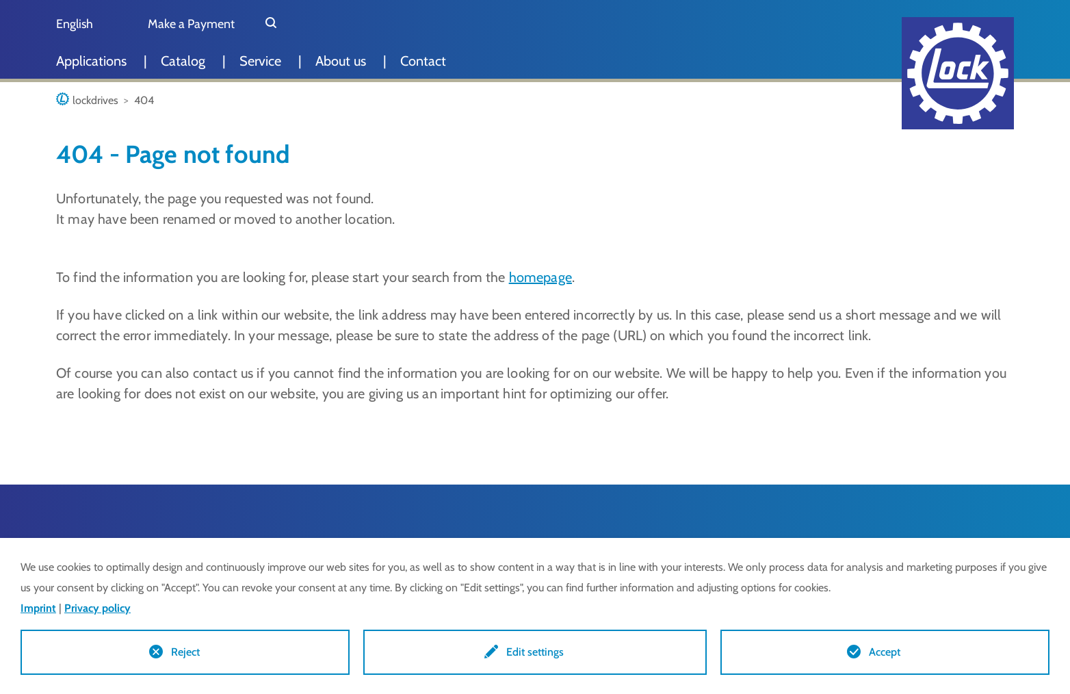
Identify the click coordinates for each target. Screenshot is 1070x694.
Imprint (38, 608)
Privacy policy (97, 608)
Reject (185, 651)
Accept (884, 651)
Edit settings (535, 651)
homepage (540, 277)
